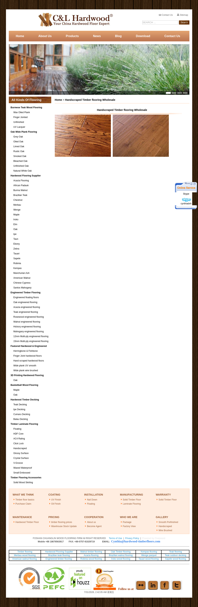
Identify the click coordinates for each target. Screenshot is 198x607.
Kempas (17, 268)
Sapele (16, 258)
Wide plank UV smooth (24, 365)
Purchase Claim (23, 503)
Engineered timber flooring (59, 559)
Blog (118, 36)
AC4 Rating (19, 438)
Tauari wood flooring (149, 559)
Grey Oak (18, 136)
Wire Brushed (165, 530)
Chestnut (17, 200)
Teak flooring (175, 551)
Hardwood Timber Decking (25, 399)
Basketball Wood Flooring (24, 385)
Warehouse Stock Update (64, 526)
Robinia (17, 263)
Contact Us (166, 15)
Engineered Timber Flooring (26, 292)
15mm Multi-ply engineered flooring (30, 341)
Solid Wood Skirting (23, 482)
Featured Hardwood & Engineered (29, 346)
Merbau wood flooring (25, 555)
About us (91, 522)
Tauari (16, 253)
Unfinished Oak (21, 166)
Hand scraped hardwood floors (28, 360)
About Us (45, 36)
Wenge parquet (148, 555)
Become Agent (94, 526)
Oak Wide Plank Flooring (24, 132)
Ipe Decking (19, 409)
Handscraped (20, 448)
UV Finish (56, 499)
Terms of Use (115, 538)
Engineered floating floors (26, 297)
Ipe (15, 234)
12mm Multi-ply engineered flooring (30, 336)
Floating (17, 429)
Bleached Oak (20, 161)
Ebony (16, 244)
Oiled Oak (18, 141)
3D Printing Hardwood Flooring (27, 375)
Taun (15, 239)
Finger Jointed (20, 117)
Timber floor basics (25, 499)
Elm (15, 224)
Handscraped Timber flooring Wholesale (90, 99)
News (97, 36)
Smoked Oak (19, 156)
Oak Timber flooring (121, 551)
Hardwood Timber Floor (27, 522)
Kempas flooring (148, 551)
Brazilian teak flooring (59, 555)
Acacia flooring (91, 555)
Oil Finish (56, 503)
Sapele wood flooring (175, 559)
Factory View (129, 526)
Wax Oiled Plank (21, 112)
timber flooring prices (61, 522)
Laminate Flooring (132, 503)
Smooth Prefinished (168, 522)
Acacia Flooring (21, 180)
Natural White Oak (22, 170)
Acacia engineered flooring (26, 307)
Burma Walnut (20, 190)
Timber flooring (24, 551)
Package (127, 522)
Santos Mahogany (22, 287)
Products (72, 36)
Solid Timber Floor (132, 499)
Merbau (17, 205)
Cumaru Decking (21, 414)
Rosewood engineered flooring (28, 317)
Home (20, 36)
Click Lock (18, 443)
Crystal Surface (21, 458)
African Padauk (21, 185)
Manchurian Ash (21, 273)
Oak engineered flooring (25, 302)
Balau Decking (20, 419)
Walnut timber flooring (91, 551)
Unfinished (18, 122)
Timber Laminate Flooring (24, 424)
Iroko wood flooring (120, 559)
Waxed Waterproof (22, 468)
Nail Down (92, 499)
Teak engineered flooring (25, 312)
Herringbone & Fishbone (25, 351)
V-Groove (18, 463)
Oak (15, 229)
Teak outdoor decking (175, 555)
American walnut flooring (24, 559)
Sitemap (182, 15)
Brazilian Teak (20, 195)
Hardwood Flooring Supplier (26, 175)
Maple (16, 214)
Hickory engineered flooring (27, 326)
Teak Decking (20, 404)
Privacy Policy (132, 538)
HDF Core (18, 433)
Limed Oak (18, 146)
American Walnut (21, 278)
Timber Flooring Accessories (26, 477)
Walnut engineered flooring (26, 321)
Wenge (17, 209)
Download (143, 36)
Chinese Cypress (21, 282)
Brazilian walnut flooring (120, 555)
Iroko (16, 219)
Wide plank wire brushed (25, 370)
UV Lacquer (19, 127)
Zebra (16, 248)
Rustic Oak (18, 151)
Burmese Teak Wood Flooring (26, 107)
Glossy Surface (21, 453)
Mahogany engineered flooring (28, 331)
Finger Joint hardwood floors (27, 356)
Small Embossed (21, 472)
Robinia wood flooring (91, 559)
